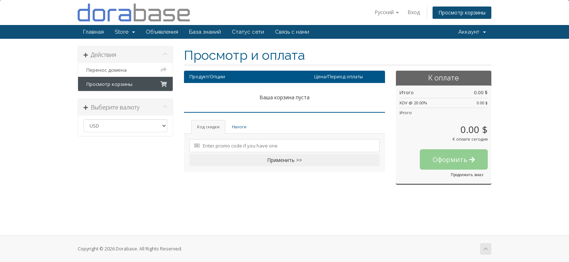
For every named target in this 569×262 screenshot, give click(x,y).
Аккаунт (472, 32)
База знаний (205, 32)
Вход (414, 12)
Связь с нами (292, 32)
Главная (93, 32)
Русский (386, 12)
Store (125, 32)
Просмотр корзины (462, 12)
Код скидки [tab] (208, 126)
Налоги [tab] (239, 126)
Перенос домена (125, 70)
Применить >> (284, 160)
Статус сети (248, 32)
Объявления (162, 32)
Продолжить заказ (467, 174)
